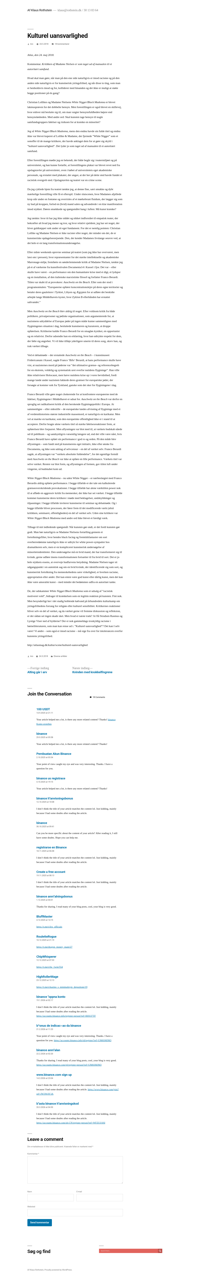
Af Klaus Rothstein (39, 10)
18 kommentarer (62, 44)
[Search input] (129, 1251)
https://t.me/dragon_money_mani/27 (54, 946)
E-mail (79, 1191)
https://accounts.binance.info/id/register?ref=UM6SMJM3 (82, 1040)
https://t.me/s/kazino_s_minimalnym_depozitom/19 (61, 987)
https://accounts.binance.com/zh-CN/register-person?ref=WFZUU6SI (70, 1122)
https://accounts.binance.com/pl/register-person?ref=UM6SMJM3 (68, 1064)
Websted (31, 1206)
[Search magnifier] (160, 1251)
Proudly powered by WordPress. (58, 1270)
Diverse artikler (60, 656)
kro (31, 44)
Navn (29, 1191)
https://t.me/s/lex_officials (49, 926)
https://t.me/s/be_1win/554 (49, 967)
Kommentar (33, 1154)
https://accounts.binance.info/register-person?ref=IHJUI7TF (66, 1015)
